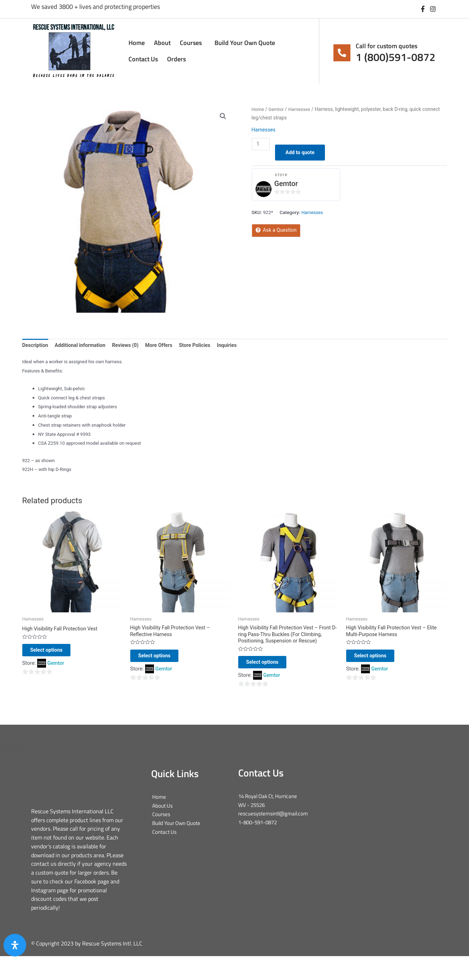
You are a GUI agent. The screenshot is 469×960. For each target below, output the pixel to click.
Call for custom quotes (386, 46)
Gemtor (277, 109)
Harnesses (301, 109)
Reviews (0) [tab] (130, 345)
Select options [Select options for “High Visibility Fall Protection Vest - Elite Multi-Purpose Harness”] (377, 658)
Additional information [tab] (82, 345)
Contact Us (143, 59)
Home (136, 42)
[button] (223, 116)
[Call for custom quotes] (341, 52)
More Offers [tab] (165, 345)
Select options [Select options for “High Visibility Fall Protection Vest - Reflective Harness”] (161, 658)
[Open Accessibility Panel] (15, 945)
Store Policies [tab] (202, 345)
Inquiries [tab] (236, 345)
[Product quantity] (261, 144)
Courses (192, 42)
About (162, 42)
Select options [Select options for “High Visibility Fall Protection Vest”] (53, 652)
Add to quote (302, 153)
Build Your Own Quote (245, 42)
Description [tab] (36, 345)
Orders (176, 59)
